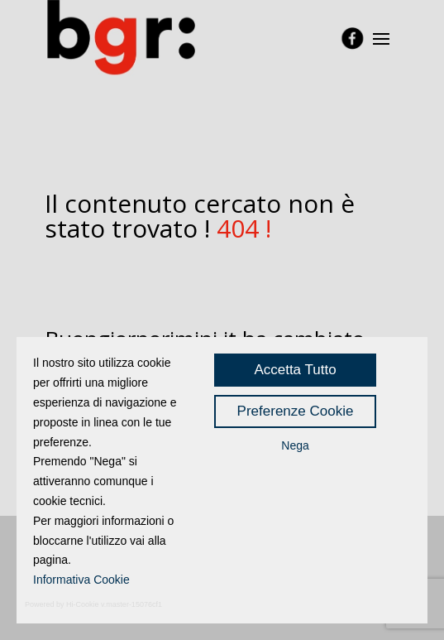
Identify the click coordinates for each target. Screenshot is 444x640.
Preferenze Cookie (295, 411)
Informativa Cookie (81, 579)
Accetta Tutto (295, 370)
